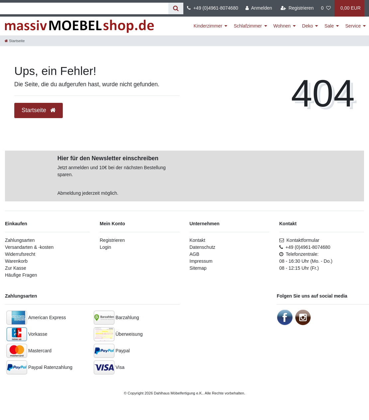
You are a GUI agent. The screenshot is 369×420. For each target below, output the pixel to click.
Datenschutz (203, 247)
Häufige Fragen (21, 275)
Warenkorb (16, 261)
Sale (329, 26)
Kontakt (197, 240)
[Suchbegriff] (84, 8)
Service (353, 26)
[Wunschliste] (325, 8)
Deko (307, 26)
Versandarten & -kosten (29, 247)
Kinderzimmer (208, 26)
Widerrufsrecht (20, 254)
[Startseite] (15, 41)
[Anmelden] (259, 8)
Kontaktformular (299, 240)
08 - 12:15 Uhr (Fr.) (299, 268)
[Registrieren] (297, 8)
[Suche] (175, 8)
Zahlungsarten (20, 240)
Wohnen (282, 26)
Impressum (201, 261)
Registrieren (112, 240)
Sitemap (198, 268)
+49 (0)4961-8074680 (212, 8)
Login (105, 247)
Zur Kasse (15, 268)
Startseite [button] (38, 110)
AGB (195, 254)
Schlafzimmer (248, 26)
